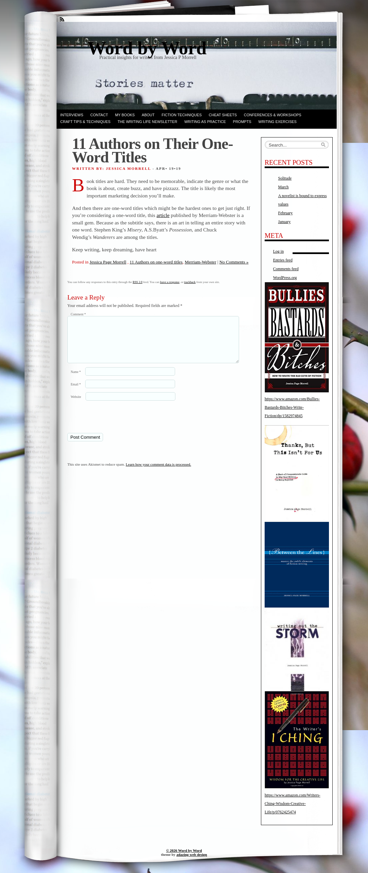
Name (76, 380)
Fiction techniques (182, 115)
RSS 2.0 (137, 282)
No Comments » (234, 261)
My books (125, 115)
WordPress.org (285, 277)
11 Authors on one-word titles (156, 261)
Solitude (285, 178)
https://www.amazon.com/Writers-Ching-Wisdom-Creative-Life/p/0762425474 (292, 803)
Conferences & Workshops (272, 115)
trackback (190, 282)
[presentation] (113, 424)
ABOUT (148, 115)
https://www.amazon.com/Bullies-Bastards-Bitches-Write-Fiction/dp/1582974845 (292, 407)
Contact (99, 115)
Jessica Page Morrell (108, 261)
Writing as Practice (205, 122)
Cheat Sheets (223, 115)
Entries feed (283, 260)
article (163, 215)
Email (76, 392)
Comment (78, 314)
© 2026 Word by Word (184, 850)
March (283, 187)
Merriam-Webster (200, 261)
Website (76, 405)
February (285, 213)
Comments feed (286, 269)
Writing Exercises (277, 122)
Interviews (71, 115)
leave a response (169, 282)
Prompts (242, 122)
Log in (278, 251)
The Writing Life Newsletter (147, 122)
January (284, 221)
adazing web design (191, 854)
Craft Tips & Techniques (85, 122)
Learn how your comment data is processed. (158, 472)
